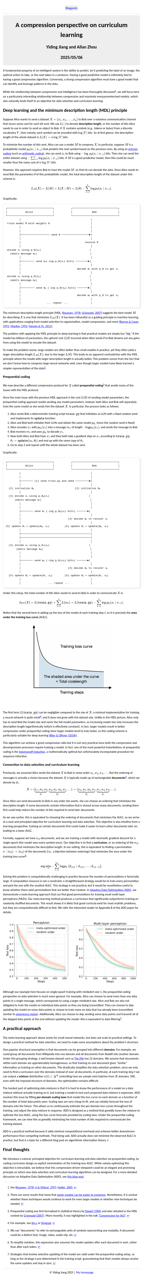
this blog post (75, 1178)
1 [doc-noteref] (115, 90)
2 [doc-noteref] (45, 367)
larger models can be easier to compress (81, 1196)
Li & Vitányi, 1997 (45, 1188)
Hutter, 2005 (65, 1188)
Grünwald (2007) (34, 1217)
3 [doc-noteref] (103, 385)
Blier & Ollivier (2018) (63, 736)
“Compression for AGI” (111, 1217)
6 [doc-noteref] (25, 856)
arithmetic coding (32, 153)
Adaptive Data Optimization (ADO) (110, 891)
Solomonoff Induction (32, 753)
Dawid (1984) (93, 1212)
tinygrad (46, 1224)
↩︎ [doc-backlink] (75, 1188)
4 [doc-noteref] (40, 717)
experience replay (26, 1015)
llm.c (34, 1224)
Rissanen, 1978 (71, 313)
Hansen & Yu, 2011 (40, 326)
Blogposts (71, 8)
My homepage (85, 1273)
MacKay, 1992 (18, 326)
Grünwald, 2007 (91, 313)
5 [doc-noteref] (126, 778)
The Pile (79, 1060)
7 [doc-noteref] (120, 1019)
